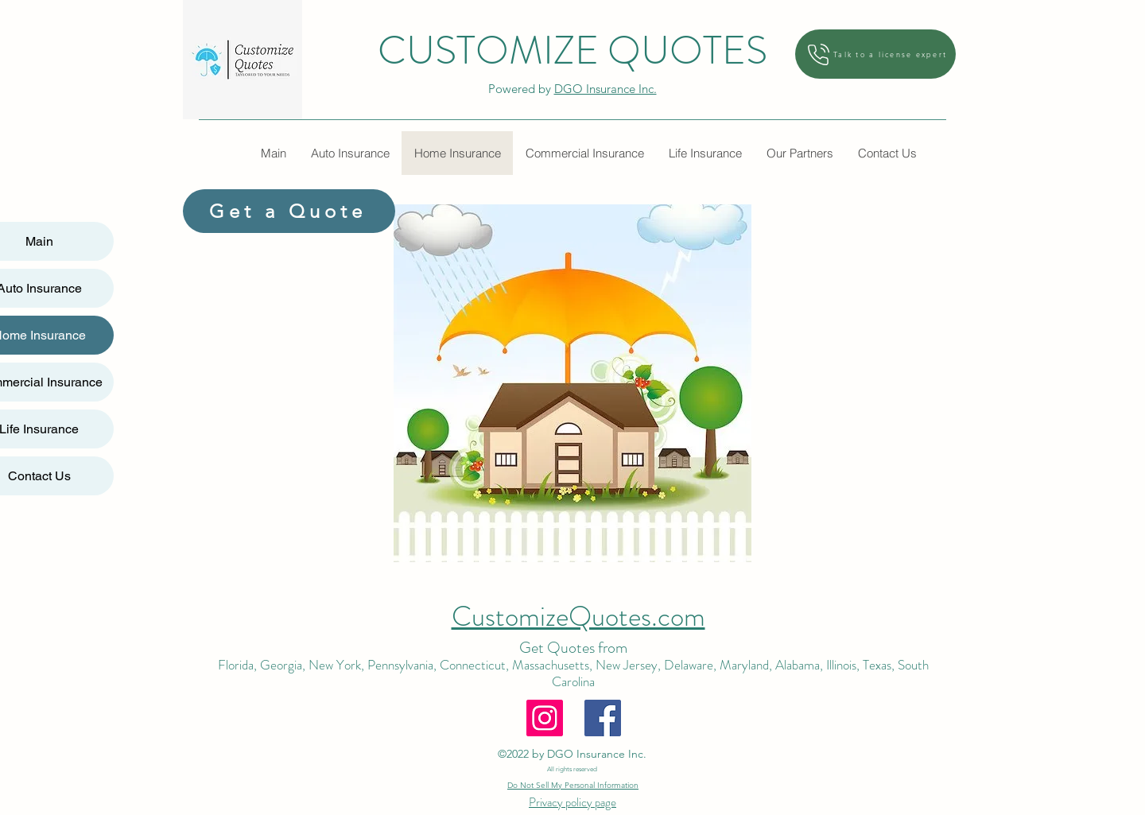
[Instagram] (544, 718)
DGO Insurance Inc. (605, 88)
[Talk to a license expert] (875, 54)
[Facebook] (602, 718)
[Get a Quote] (289, 211)
